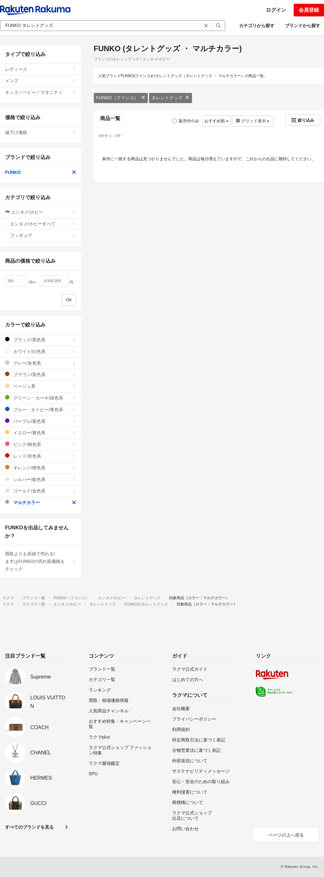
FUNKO (40, 172)
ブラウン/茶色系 (40, 374)
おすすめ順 (216, 121)
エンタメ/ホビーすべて (43, 223)
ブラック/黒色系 (40, 339)
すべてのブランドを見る (29, 827)
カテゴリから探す (256, 25)
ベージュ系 (40, 386)
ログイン (276, 10)
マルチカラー (40, 502)
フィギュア (43, 235)
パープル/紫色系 (40, 421)
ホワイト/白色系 (40, 351)
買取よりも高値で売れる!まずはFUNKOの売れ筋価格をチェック (40, 561)
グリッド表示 (252, 121)
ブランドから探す (302, 25)
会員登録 (309, 10)
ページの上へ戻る (286, 834)
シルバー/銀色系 (40, 479)
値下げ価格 (40, 132)
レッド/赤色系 (40, 456)
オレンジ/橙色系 (40, 467)
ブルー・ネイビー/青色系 (40, 409)
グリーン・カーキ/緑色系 (40, 397)
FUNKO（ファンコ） (120, 97)
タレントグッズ (170, 97)
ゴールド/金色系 (40, 490)
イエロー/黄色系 (40, 432)
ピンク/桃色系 (40, 444)
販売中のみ (185, 121)
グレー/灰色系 (40, 363)
